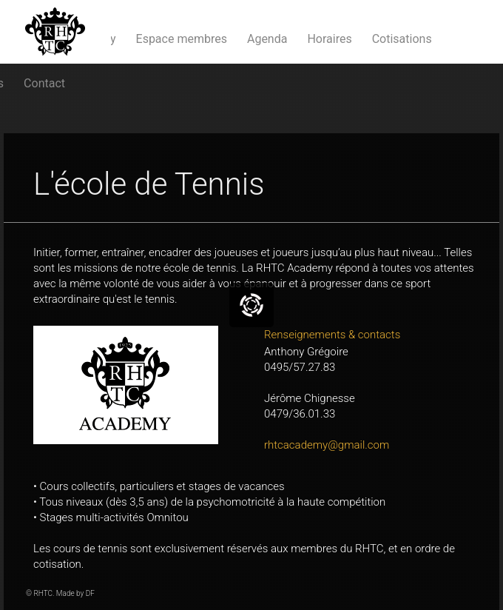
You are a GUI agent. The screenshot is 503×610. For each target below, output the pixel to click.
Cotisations (402, 39)
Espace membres (181, 39)
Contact (44, 83)
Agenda (267, 39)
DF (90, 593)
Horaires (329, 39)
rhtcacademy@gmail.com (326, 445)
